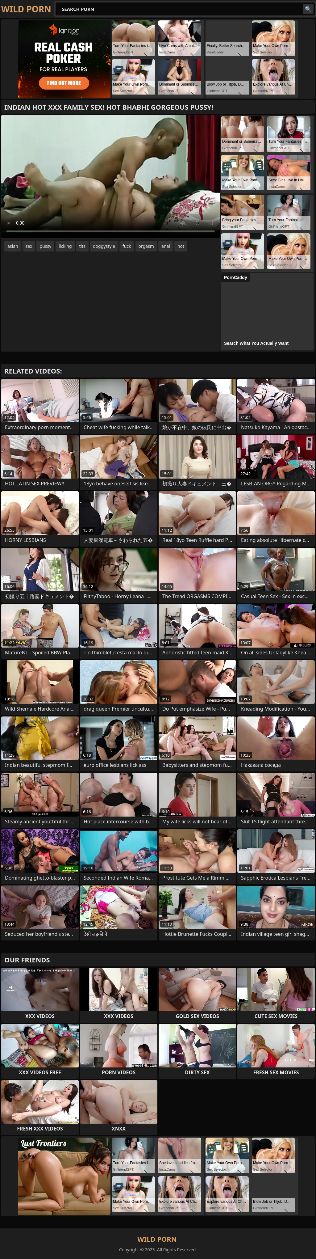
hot (180, 246)
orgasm (146, 246)
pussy (45, 246)
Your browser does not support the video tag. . (110, 176)
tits (82, 246)
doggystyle (104, 246)
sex (29, 246)
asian (12, 246)
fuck (127, 246)
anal (165, 246)
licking (65, 246)
